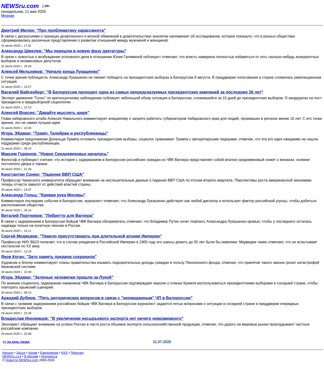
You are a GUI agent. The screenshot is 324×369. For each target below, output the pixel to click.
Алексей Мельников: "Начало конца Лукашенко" (50, 71)
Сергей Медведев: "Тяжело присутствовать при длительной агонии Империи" (81, 236)
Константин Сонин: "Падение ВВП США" (42, 174)
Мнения (7, 16)
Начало (8, 353)
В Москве (31, 356)
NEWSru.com (20, 6)
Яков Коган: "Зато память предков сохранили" (49, 256)
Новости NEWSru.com (21, 360)
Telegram (77, 353)
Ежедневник (49, 353)
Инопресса (49, 356)
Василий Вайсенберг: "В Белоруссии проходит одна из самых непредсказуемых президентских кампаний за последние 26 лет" (132, 92)
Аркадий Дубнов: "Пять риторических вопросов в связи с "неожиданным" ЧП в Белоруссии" (97, 298)
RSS (64, 353)
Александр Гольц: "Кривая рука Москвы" (43, 195)
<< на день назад (16, 342)
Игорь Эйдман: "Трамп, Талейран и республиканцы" (54, 133)
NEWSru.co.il (11, 356)
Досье (20, 353)
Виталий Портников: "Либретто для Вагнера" (47, 215)
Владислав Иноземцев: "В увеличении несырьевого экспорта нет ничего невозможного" (92, 318)
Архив (32, 353)
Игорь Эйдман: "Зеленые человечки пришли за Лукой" (57, 277)
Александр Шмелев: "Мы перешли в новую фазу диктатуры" (63, 51)
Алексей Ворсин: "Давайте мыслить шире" (45, 112)
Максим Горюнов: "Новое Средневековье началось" (55, 154)
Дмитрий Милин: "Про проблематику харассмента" (53, 30)
